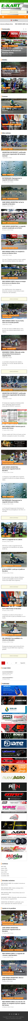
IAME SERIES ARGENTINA (8, 106)
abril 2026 (3, 866)
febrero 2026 (4, 870)
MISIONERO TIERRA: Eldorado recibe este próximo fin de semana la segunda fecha (13, 72)
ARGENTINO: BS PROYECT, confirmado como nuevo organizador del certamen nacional (14, 154)
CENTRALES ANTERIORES (8, 461)
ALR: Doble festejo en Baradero (11, 126)
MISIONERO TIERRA (11, 68)
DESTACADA (5, 45)
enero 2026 (4, 872)
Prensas (5, 96)
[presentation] (24, 29)
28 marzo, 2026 (5, 230)
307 (16, 663)
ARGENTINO (5, 148)
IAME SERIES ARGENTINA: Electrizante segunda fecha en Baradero (11, 468)
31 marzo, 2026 (5, 181)
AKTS (4, 87)
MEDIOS (4, 68)
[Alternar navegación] (3, 17)
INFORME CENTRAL (19, 463)
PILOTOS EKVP (18, 106)
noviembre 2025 (5, 875)
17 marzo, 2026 (5, 957)
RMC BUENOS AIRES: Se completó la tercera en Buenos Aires (12, 50)
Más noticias (6, 133)
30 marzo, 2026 (5, 91)
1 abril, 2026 (5, 157)
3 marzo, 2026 (5, 981)
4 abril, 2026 (5, 285)
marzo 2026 (4, 868)
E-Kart (10, 54)
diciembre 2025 (5, 874)
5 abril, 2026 (5, 54)
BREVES (10, 148)
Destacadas (6, 29)
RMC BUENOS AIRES (13, 45)
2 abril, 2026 (5, 75)
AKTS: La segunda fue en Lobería (12, 90)
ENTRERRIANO (10, 174)
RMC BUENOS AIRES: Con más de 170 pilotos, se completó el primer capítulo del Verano (13, 1003)
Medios (4, 60)
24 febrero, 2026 (6, 1007)
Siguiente (22, 663)
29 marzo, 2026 (5, 205)
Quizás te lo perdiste (9, 908)
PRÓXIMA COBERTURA (14, 315)
